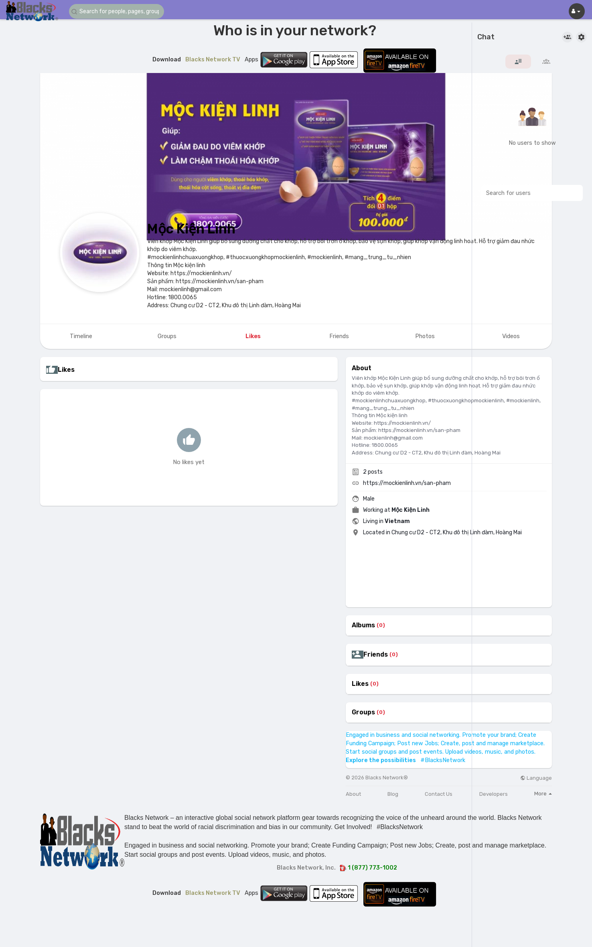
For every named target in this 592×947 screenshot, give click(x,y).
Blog (392, 794)
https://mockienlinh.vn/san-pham (407, 483)
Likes (360, 684)
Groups (363, 712)
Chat (486, 37)
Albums (363, 625)
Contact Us (438, 794)
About (353, 794)
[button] (117, 11)
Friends (375, 654)
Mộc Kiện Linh (191, 229)
